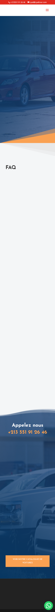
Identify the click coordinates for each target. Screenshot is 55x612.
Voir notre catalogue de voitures (27, 561)
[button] (48, 605)
